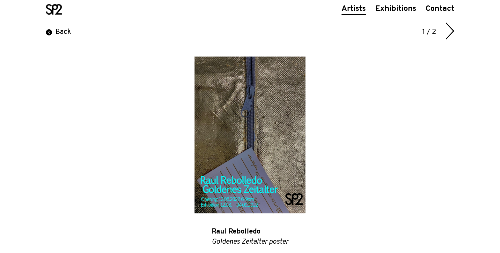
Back (58, 32)
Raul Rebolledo (236, 231)
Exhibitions (395, 9)
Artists (354, 9)
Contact (440, 9)
